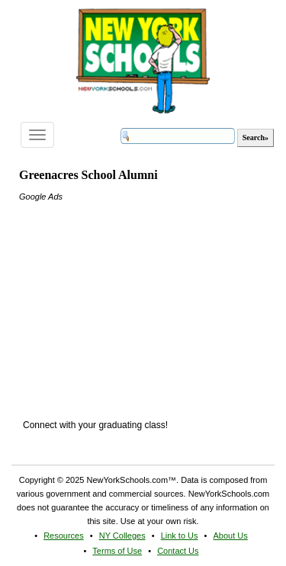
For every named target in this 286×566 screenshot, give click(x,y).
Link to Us (179, 535)
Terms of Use (117, 550)
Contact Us (177, 550)
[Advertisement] (133, 298)
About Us (231, 535)
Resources (63, 535)
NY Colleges (122, 535)
